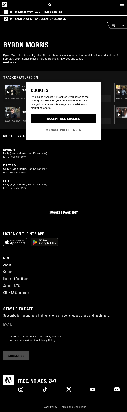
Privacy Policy (47, 340)
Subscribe (16, 356)
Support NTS (11, 286)
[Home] (4, 4)
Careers (8, 272)
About (7, 265)
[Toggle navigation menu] (122, 4)
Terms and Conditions (73, 406)
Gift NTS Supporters (16, 293)
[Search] (50, 4)
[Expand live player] (122, 25)
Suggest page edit (63, 212)
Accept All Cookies (63, 119)
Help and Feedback (15, 279)
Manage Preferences (63, 130)
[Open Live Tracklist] (112, 25)
